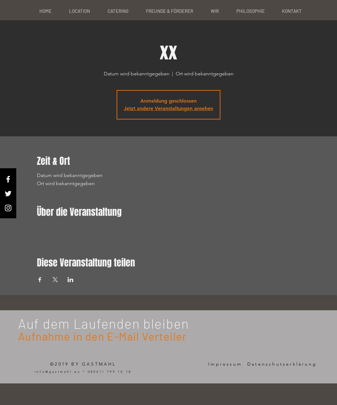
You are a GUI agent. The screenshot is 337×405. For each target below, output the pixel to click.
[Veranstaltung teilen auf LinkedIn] (70, 279)
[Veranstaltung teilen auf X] (55, 279)
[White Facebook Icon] (8, 179)
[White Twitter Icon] (8, 193)
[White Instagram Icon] (8, 208)
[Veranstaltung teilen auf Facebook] (40, 279)
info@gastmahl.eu (58, 372)
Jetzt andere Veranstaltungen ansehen (168, 108)
